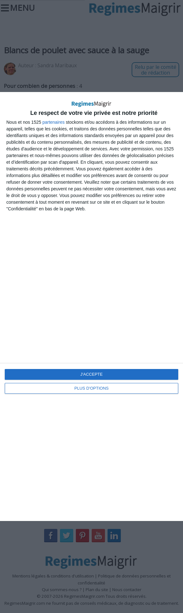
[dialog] (91, 306)
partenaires (53, 122)
